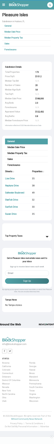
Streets (9, 171)
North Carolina (8, 394)
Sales (6, 43)
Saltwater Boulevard (14, 192)
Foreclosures (10, 49)
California (6, 366)
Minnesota (34, 380)
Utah (4, 401)
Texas (32, 390)
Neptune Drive (12, 185)
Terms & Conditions (34, 423)
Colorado (6, 370)
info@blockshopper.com (14, 344)
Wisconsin (33, 401)
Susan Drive (11, 214)
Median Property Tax (13, 37)
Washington (34, 397)
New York (6, 390)
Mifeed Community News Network (26, 419)
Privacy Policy (16, 423)
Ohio (4, 397)
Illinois (32, 373)
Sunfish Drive (11, 207)
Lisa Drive (10, 178)
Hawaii (32, 370)
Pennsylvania (35, 384)
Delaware (6, 377)
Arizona (5, 363)
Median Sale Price (12, 32)
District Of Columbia (11, 380)
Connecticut (7, 373)
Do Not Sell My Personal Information (21, 426)
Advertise (44, 426)
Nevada (5, 387)
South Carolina (36, 387)
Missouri (6, 384)
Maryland (33, 377)
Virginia (32, 394)
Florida (32, 363)
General (7, 26)
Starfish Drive (11, 199)
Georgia (32, 366)
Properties (38, 171)
